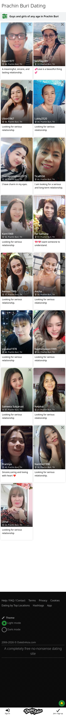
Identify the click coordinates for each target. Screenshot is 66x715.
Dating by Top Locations (16, 605)
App (49, 605)
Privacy (43, 600)
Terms (32, 600)
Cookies (55, 600)
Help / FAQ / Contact (13, 600)
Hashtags (38, 605)
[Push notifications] (62, 703)
